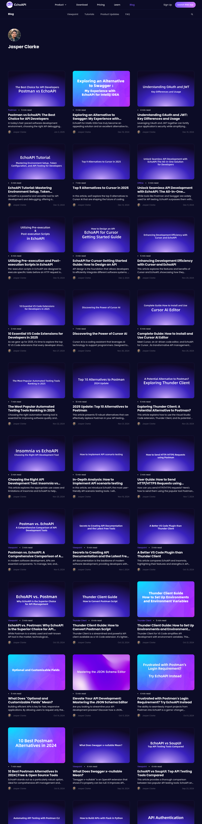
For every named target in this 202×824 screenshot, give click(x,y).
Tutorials (89, 14)
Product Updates (110, 14)
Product (61, 4)
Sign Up (167, 4)
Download (82, 4)
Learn (117, 4)
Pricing (101, 4)
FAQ (127, 14)
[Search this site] (192, 14)
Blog (132, 4)
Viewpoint (72, 14)
